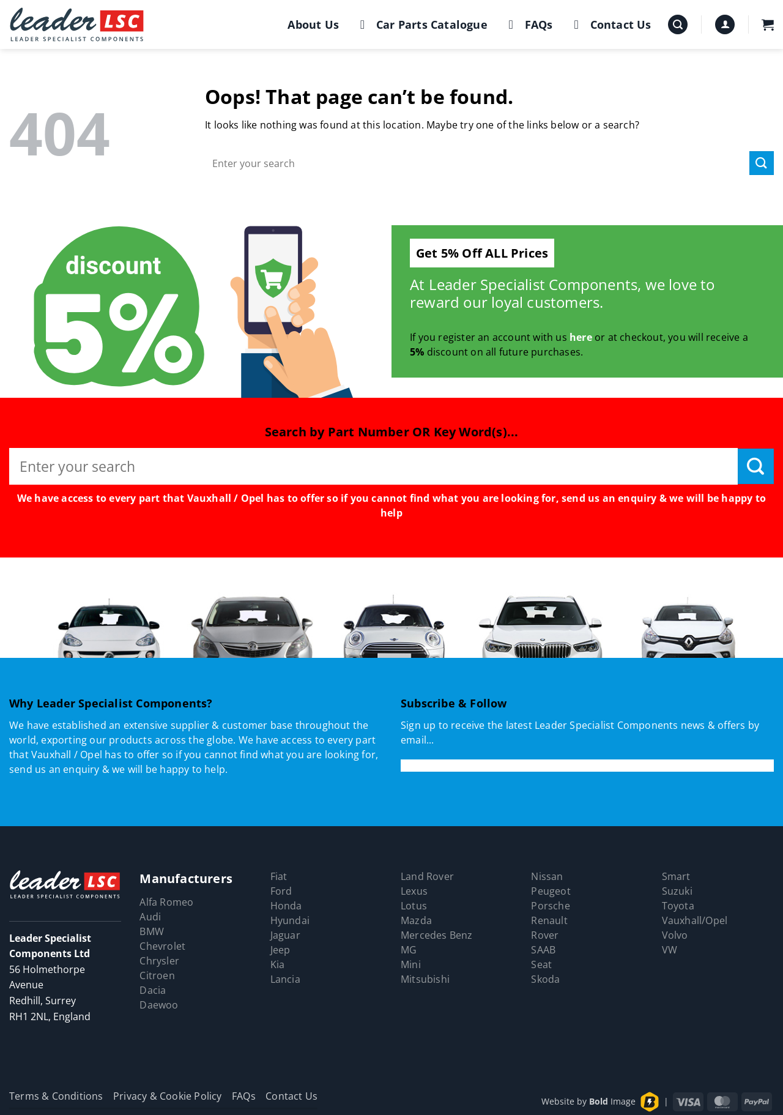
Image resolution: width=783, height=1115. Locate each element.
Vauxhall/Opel (695, 920)
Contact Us (610, 24)
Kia (277, 964)
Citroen (156, 975)
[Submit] (761, 163)
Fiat (279, 876)
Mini (411, 964)
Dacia (152, 990)
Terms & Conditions (56, 1096)
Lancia (285, 979)
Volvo (675, 935)
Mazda (416, 920)
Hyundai (290, 920)
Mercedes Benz (437, 935)
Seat (541, 964)
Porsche (550, 905)
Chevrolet (162, 946)
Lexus (414, 891)
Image (612, 1101)
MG (409, 950)
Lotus (414, 905)
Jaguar (285, 935)
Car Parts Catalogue (421, 24)
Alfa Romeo (166, 902)
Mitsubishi (425, 979)
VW (669, 950)
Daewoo (158, 1005)
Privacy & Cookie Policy (167, 1096)
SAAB (543, 950)
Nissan (547, 876)
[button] (678, 25)
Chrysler (159, 961)
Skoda (545, 979)
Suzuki (677, 891)
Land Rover (427, 876)
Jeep (280, 950)
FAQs (528, 24)
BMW (151, 931)
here (581, 337)
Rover (544, 935)
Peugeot (550, 891)
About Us (313, 24)
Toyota (678, 905)
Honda (286, 905)
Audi (150, 916)
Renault (549, 920)
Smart (676, 876)
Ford (281, 891)
